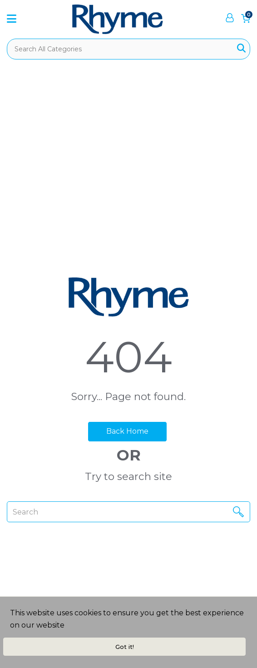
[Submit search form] (241, 49)
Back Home (127, 431)
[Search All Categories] (128, 49)
